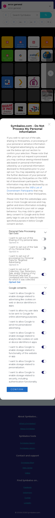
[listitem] (27, 232)
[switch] (44, 239)
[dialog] (27, 259)
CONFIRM (17, 389)
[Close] (49, 124)
